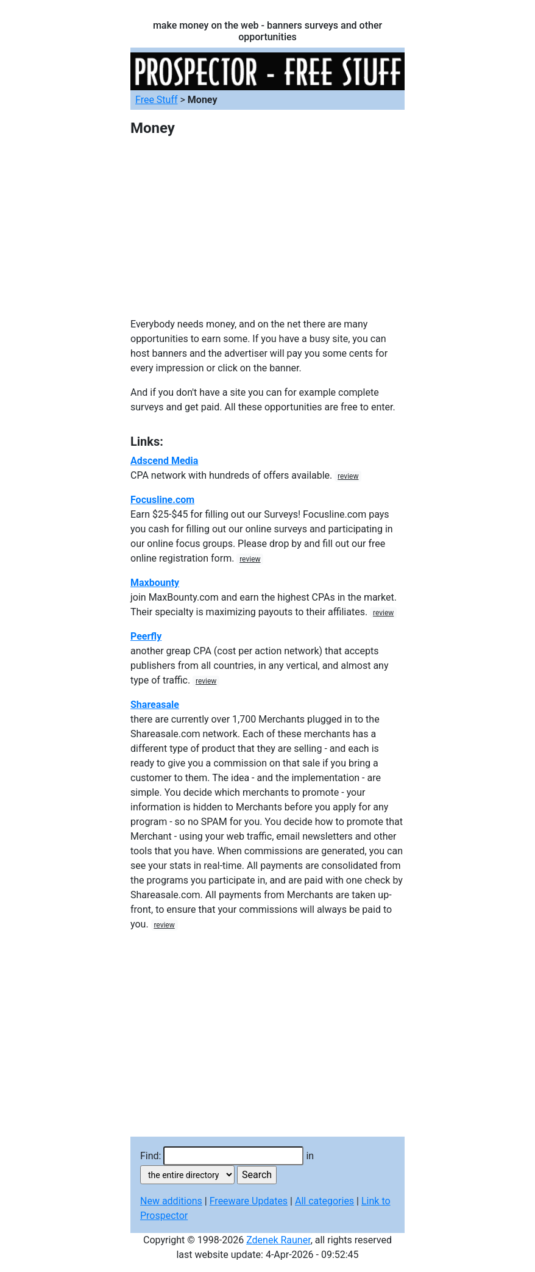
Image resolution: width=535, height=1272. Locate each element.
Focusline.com (162, 500)
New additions (171, 1201)
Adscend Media (164, 460)
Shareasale (154, 704)
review (348, 476)
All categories (324, 1201)
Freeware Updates (249, 1201)
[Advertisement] (267, 231)
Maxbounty (154, 582)
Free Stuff (156, 99)
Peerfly (145, 636)
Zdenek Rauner (278, 1240)
